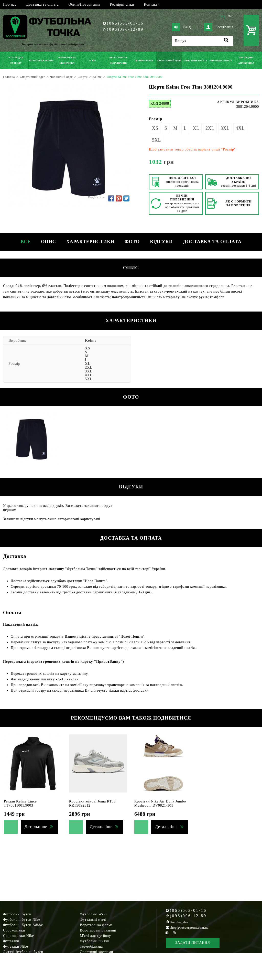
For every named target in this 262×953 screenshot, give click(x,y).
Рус (230, 16)
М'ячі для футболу (95, 936)
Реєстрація (218, 27)
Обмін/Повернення (84, 4)
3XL (225, 128)
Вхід (181, 27)
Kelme (90, 340)
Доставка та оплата (42, 4)
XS (155, 128)
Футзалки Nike (15, 946)
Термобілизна (91, 946)
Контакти (152, 4)
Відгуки (161, 241)
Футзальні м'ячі (93, 920)
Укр (222, 16)
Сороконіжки (14, 930)
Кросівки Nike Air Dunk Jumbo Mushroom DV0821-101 (160, 803)
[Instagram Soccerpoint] (174, 933)
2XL (209, 128)
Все (25, 241)
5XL (156, 140)
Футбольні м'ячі (93, 914)
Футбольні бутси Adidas (23, 925)
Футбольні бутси (17, 914)
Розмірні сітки (122, 4)
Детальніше (36, 826)
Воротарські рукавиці (98, 930)
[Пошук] (202, 41)
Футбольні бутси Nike (21, 920)
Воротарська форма (96, 925)
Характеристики (90, 241)
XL (196, 128)
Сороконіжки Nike (18, 936)
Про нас (9, 4)
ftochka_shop (180, 922)
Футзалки (11, 941)
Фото (132, 241)
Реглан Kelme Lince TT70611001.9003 (20, 803)
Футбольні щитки (95, 941)
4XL (240, 128)
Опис (48, 241)
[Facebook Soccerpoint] (167, 933)
